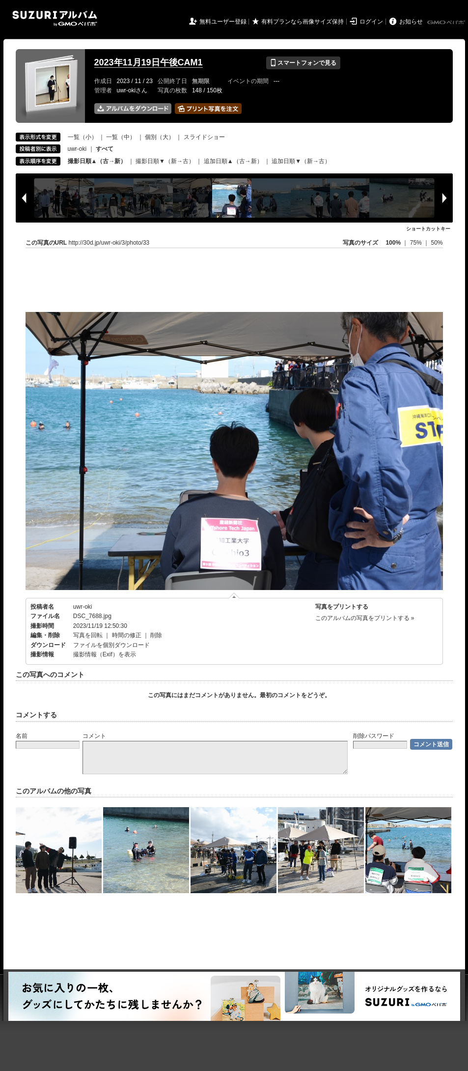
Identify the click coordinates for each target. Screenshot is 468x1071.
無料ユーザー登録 (223, 21)
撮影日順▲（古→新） (97, 161)
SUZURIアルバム (54, 18)
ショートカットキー (428, 228)
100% (393, 242)
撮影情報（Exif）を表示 (104, 654)
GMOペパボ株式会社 (447, 23)
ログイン (371, 21)
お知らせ (411, 21)
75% (416, 242)
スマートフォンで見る (303, 62)
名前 (22, 736)
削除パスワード (373, 736)
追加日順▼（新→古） (301, 161)
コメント (94, 736)
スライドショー (204, 137)
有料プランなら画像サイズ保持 (302, 21)
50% (436, 242)
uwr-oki (77, 148)
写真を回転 (88, 635)
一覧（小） (82, 137)
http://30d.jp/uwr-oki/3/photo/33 (109, 242)
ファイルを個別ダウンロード (111, 645)
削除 (156, 635)
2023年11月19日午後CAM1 (148, 62)
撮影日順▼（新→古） (165, 161)
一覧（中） (121, 137)
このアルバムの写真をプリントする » (364, 618)
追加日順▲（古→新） (233, 161)
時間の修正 (126, 635)
